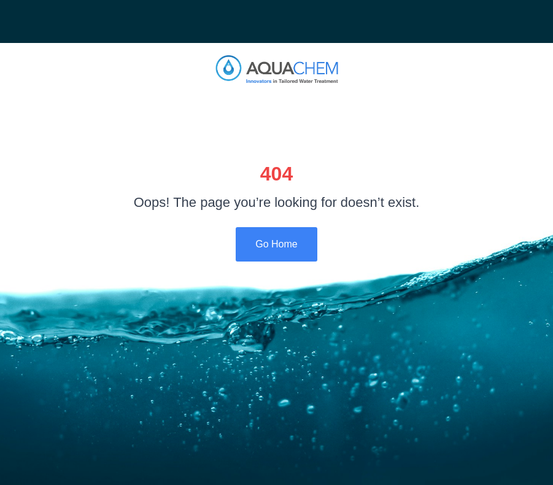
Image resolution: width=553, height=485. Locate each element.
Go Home (276, 244)
